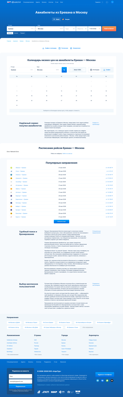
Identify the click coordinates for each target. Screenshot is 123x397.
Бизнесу (44, 2)
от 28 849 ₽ (109, 210)
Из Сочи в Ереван (48, 322)
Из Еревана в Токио (72, 327)
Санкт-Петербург (66, 348)
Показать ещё (61, 221)
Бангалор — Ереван (21, 213)
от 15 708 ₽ (109, 199)
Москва (28, 41)
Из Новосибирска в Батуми (83, 322)
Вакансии (63, 362)
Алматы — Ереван (21, 174)
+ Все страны (38, 354)
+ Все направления (87, 327)
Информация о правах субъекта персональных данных (53, 385)
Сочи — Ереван (20, 171)
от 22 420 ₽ (109, 203)
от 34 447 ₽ (109, 174)
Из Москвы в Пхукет (31, 322)
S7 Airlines (10, 346)
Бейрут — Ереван (21, 206)
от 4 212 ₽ (110, 171)
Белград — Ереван (21, 203)
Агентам (51, 2)
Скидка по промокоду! (95, 123)
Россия (36, 343)
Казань (64, 346)
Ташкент (64, 351)
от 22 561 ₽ (109, 206)
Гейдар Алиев (93, 340)
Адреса (38, 2)
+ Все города (65, 354)
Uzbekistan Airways (12, 340)
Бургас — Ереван (21, 217)
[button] (99, 2)
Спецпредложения (28, 2)
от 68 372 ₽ (109, 213)
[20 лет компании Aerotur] (9, 2)
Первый (22, 33)
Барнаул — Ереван (21, 196)
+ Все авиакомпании (12, 354)
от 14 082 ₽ (109, 192)
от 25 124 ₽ (109, 217)
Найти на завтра (67, 153)
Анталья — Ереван (21, 192)
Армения (15, 41)
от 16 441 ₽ (109, 188)
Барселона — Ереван (22, 199)
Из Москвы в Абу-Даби (31, 327)
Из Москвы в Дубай (14, 322)
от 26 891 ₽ (109, 195)
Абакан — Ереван (21, 167)
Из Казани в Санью (64, 322)
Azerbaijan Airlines (12, 343)
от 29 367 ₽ (109, 167)
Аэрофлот (9, 348)
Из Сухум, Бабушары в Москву (52, 327)
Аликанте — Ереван (21, 178)
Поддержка (47, 362)
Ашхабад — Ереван (21, 182)
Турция (36, 348)
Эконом (10, 33)
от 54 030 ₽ (109, 181)
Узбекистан (37, 351)
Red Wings (9, 351)
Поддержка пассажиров (96, 284)
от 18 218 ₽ (109, 185)
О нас (56, 2)
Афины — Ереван (21, 189)
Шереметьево (93, 346)
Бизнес (16, 33)
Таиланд (36, 346)
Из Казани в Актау (14, 327)
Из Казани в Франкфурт (104, 322)
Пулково (91, 343)
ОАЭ (35, 340)
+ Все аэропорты (93, 354)
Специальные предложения (96, 232)
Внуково (91, 351)
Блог (61, 2)
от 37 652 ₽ (109, 178)
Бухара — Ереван (21, 210)
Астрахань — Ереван (22, 185)
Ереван (22, 41)
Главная (9, 41)
